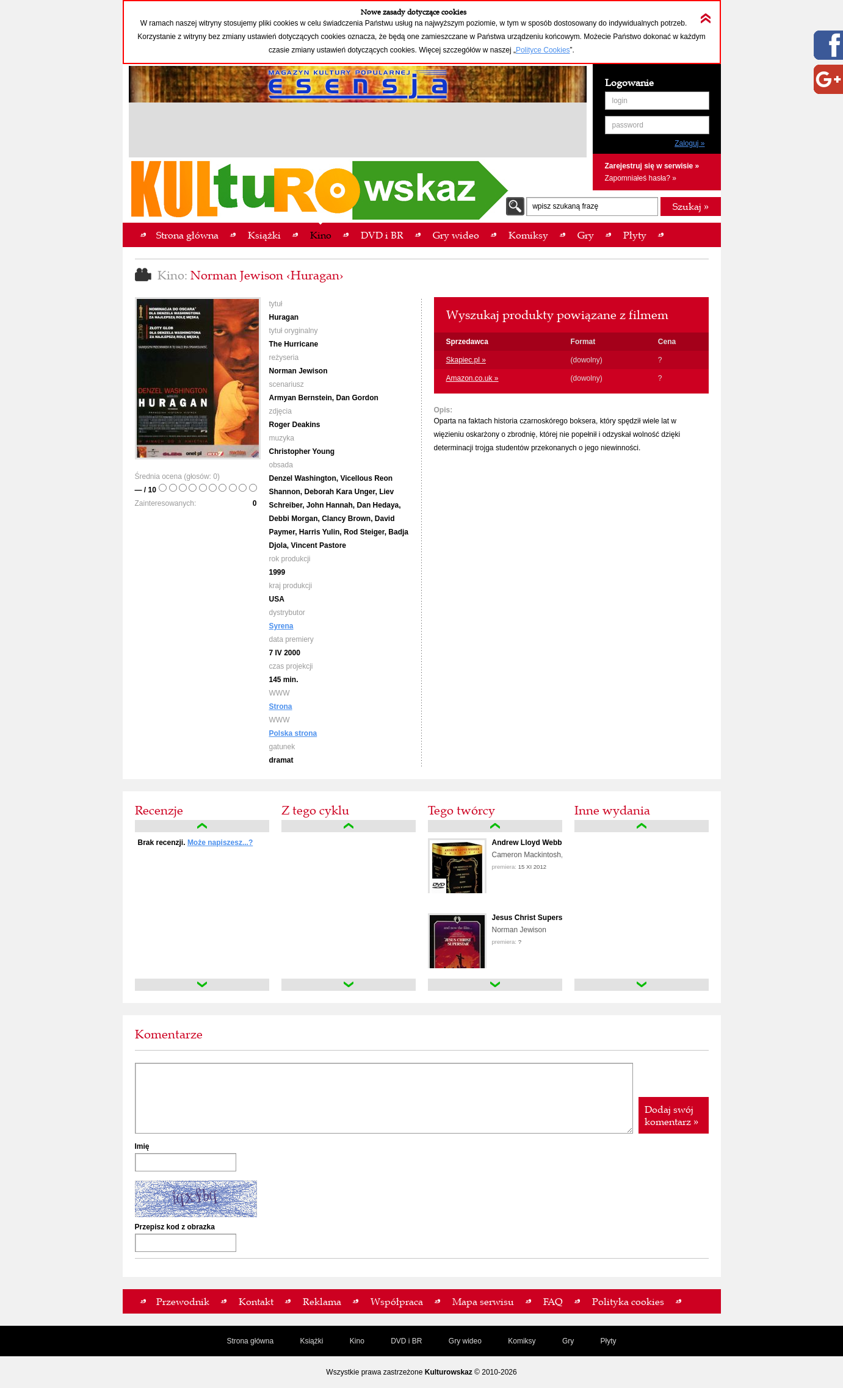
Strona (280, 706)
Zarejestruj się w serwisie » (652, 166)
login (620, 100)
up (202, 826)
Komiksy (521, 1341)
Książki (311, 1341)
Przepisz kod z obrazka (175, 1227)
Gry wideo (465, 1341)
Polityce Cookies (543, 50)
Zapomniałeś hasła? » (640, 178)
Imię (142, 1146)
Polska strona (293, 733)
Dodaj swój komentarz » (671, 1115)
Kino (357, 1341)
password (627, 125)
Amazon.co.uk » (472, 378)
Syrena (281, 626)
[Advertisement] (358, 131)
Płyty (609, 1341)
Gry (568, 1341)
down (202, 985)
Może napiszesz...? (220, 842)
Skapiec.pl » (466, 360)
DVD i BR (406, 1341)
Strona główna (249, 1341)
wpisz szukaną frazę (565, 206)
